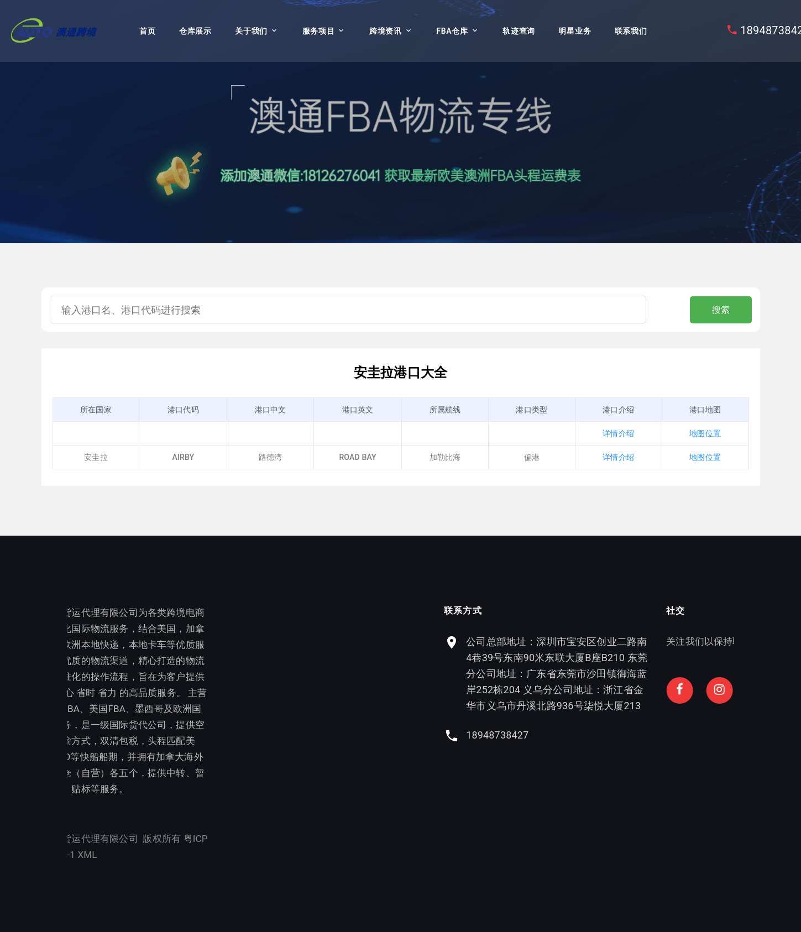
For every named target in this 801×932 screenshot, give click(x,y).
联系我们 (631, 31)
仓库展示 (195, 31)
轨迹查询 (518, 31)
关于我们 (251, 31)
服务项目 (318, 31)
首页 (147, 31)
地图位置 (705, 433)
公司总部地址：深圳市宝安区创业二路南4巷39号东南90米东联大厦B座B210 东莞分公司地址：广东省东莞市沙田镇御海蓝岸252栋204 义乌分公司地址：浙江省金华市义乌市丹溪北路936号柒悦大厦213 (633, 673)
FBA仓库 (452, 31)
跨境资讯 (385, 31)
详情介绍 (618, 433)
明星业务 (574, 31)
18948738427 (573, 735)
